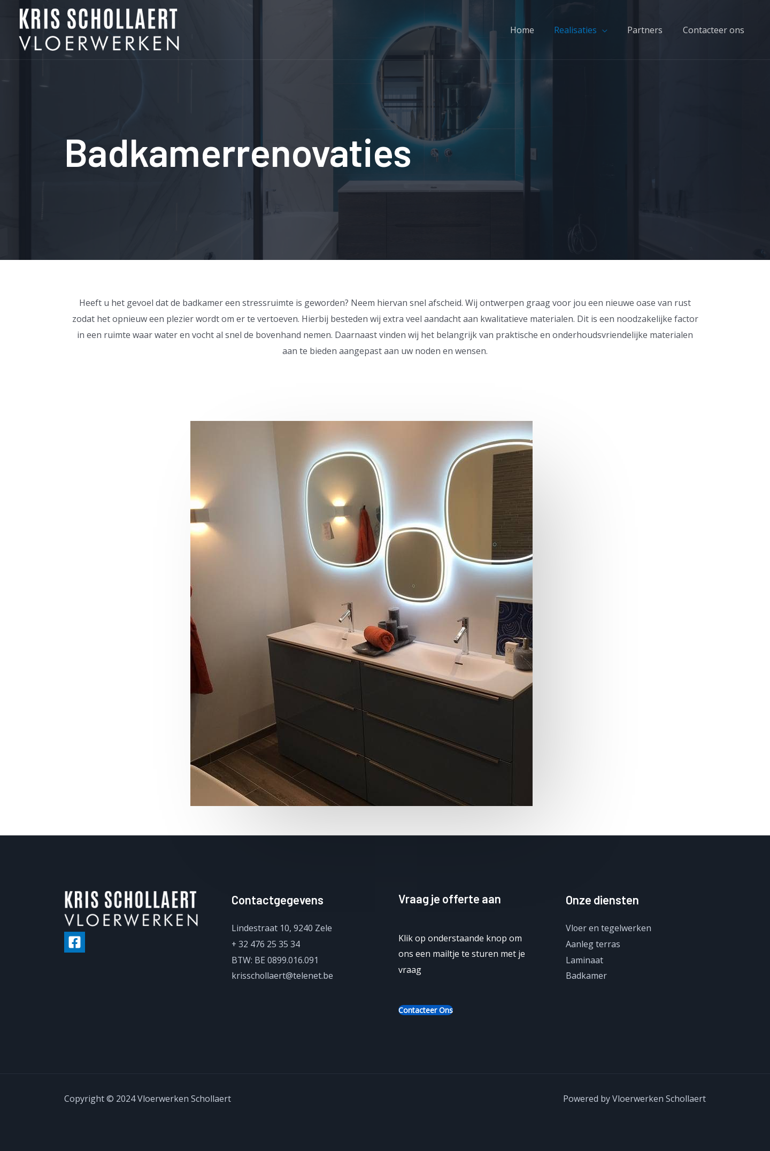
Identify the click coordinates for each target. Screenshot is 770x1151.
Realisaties (588, 30)
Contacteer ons (720, 30)
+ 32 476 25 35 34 (266, 944)
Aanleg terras (593, 944)
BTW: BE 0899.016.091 (275, 960)
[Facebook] (74, 942)
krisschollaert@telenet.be (283, 975)
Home (538, 30)
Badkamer (586, 975)
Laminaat (584, 960)
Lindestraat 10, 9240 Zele (282, 928)
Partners (655, 30)
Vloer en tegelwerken (609, 928)
